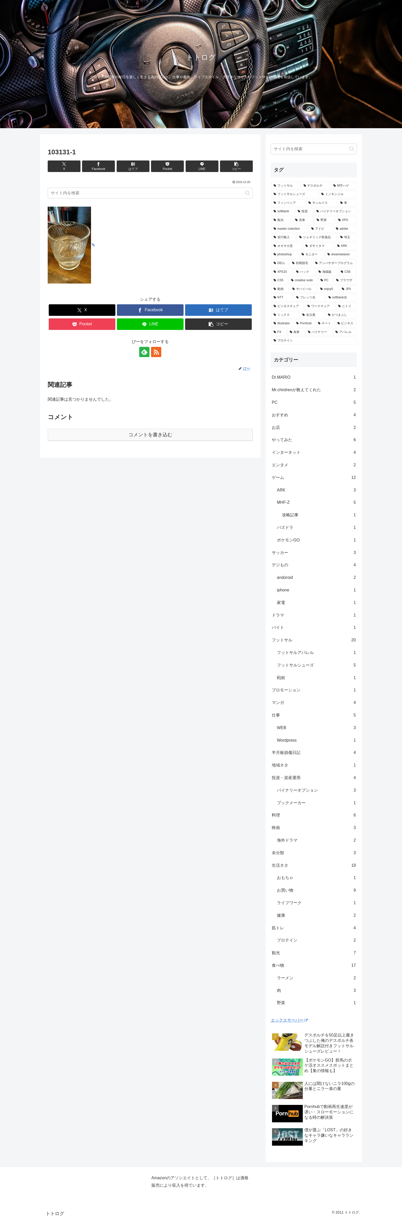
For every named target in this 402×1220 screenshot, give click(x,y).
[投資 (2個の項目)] (304, 211)
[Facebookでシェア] (98, 166)
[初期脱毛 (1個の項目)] (301, 263)
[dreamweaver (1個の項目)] (340, 254)
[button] (236, 166)
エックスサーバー (289, 1020)
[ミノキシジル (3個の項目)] (337, 194)
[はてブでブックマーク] (133, 166)
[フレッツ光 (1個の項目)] (309, 297)
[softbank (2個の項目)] (282, 211)
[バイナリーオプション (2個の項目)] (335, 211)
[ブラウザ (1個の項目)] (345, 280)
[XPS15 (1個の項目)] (282, 272)
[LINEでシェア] (202, 166)
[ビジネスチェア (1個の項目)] (287, 306)
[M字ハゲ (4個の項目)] (343, 186)
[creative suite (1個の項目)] (303, 280)
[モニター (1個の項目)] (311, 254)
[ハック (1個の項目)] (304, 272)
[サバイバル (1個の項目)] (303, 289)
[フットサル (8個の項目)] (285, 186)
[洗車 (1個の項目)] (303, 220)
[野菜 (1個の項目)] (324, 220)
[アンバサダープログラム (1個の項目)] (334, 263)
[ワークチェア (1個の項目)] (320, 306)
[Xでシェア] (64, 166)
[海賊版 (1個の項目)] (326, 272)
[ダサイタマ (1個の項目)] (318, 246)
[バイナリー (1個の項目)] (319, 332)
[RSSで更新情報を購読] (156, 352)
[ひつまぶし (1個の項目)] (341, 315)
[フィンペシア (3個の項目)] (288, 203)
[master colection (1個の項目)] (289, 229)
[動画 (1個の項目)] (280, 289)
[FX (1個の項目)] (278, 332)
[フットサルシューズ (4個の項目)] (294, 194)
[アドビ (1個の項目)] (321, 229)
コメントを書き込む (150, 434)
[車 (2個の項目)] (347, 203)
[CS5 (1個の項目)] (279, 280)
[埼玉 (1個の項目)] (347, 237)
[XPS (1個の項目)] (346, 220)
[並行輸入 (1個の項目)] (283, 237)
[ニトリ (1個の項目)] (346, 306)
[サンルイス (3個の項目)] (321, 203)
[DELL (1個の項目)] (280, 263)
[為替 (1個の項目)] (296, 332)
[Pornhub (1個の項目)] (304, 323)
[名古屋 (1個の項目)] (312, 315)
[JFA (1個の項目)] (347, 289)
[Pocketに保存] (167, 166)
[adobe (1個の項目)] (345, 229)
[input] (150, 193)
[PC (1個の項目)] (325, 280)
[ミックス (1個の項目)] (285, 315)
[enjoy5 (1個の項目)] (328, 289)
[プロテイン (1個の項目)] (313, 341)
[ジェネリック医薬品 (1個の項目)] (317, 237)
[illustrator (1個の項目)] (282, 323)
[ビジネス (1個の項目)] (345, 323)
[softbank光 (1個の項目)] (341, 297)
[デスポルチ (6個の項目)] (315, 186)
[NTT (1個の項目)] (282, 297)
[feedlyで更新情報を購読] (144, 352)
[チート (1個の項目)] (325, 323)
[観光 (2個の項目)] (281, 220)
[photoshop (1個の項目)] (284, 254)
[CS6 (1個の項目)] (347, 272)
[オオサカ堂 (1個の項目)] (286, 246)
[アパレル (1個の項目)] (344, 332)
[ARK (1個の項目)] (345, 246)
